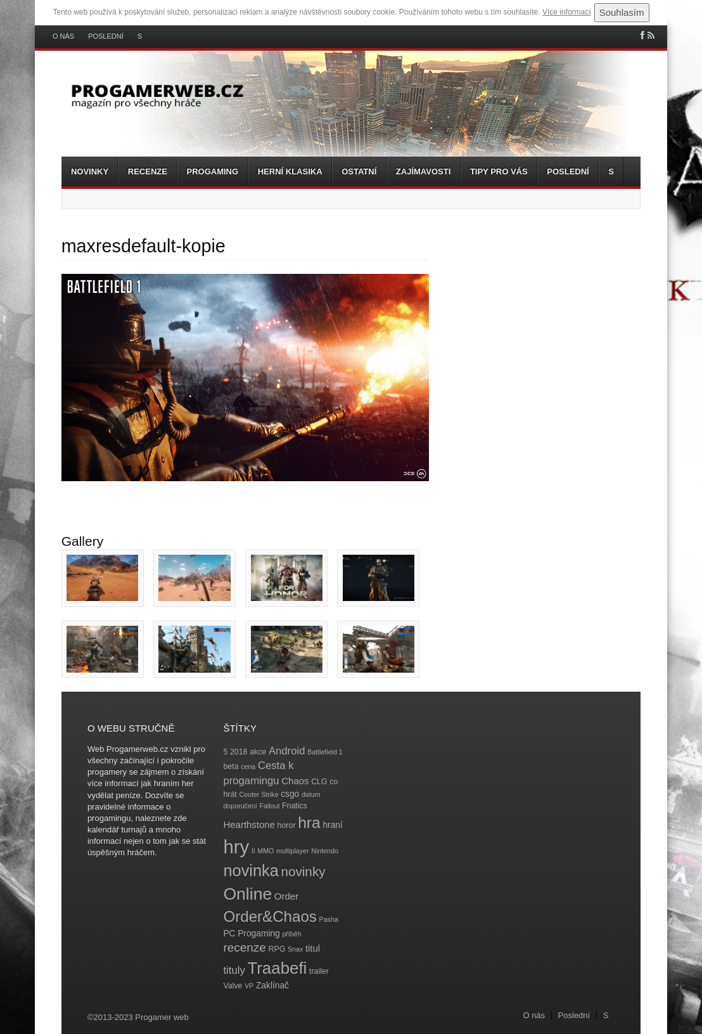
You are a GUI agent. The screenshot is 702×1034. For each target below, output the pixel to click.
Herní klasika (290, 171)
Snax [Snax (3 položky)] (295, 949)
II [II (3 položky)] (253, 851)
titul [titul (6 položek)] (312, 948)
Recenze (147, 171)
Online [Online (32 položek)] (247, 893)
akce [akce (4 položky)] (258, 751)
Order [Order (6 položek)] (286, 896)
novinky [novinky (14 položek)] (303, 871)
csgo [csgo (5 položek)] (290, 794)
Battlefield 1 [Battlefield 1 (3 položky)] (325, 752)
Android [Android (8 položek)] (287, 751)
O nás (63, 36)
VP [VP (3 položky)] (249, 986)
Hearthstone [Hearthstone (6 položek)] (249, 824)
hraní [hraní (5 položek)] (332, 825)
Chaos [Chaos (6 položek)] (295, 780)
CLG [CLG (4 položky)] (319, 781)
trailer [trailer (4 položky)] (319, 971)
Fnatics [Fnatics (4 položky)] (294, 805)
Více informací (566, 12)
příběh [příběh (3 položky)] (291, 934)
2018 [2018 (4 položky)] (239, 751)
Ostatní (358, 171)
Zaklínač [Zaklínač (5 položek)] (272, 985)
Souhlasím (621, 12)
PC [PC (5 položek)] (229, 933)
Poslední (106, 36)
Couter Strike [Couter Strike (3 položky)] (258, 794)
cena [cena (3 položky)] (248, 766)
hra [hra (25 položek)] (309, 822)
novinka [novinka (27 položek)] (250, 870)
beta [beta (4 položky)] (230, 766)
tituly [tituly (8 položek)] (234, 970)
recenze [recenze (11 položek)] (244, 947)
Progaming (212, 171)
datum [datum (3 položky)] (311, 794)
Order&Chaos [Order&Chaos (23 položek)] (270, 916)
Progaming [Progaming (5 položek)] (259, 933)
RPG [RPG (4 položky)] (277, 949)
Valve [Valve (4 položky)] (232, 985)
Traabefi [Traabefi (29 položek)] (277, 968)
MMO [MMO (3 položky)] (265, 851)
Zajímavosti (423, 171)
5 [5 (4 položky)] (225, 751)
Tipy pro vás (499, 171)
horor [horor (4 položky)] (287, 825)
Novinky (89, 171)
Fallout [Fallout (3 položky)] (269, 806)
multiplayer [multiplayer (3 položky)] (292, 851)
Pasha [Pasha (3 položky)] (328, 919)
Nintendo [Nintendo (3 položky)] (324, 851)
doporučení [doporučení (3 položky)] (240, 806)
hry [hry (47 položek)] (236, 846)
